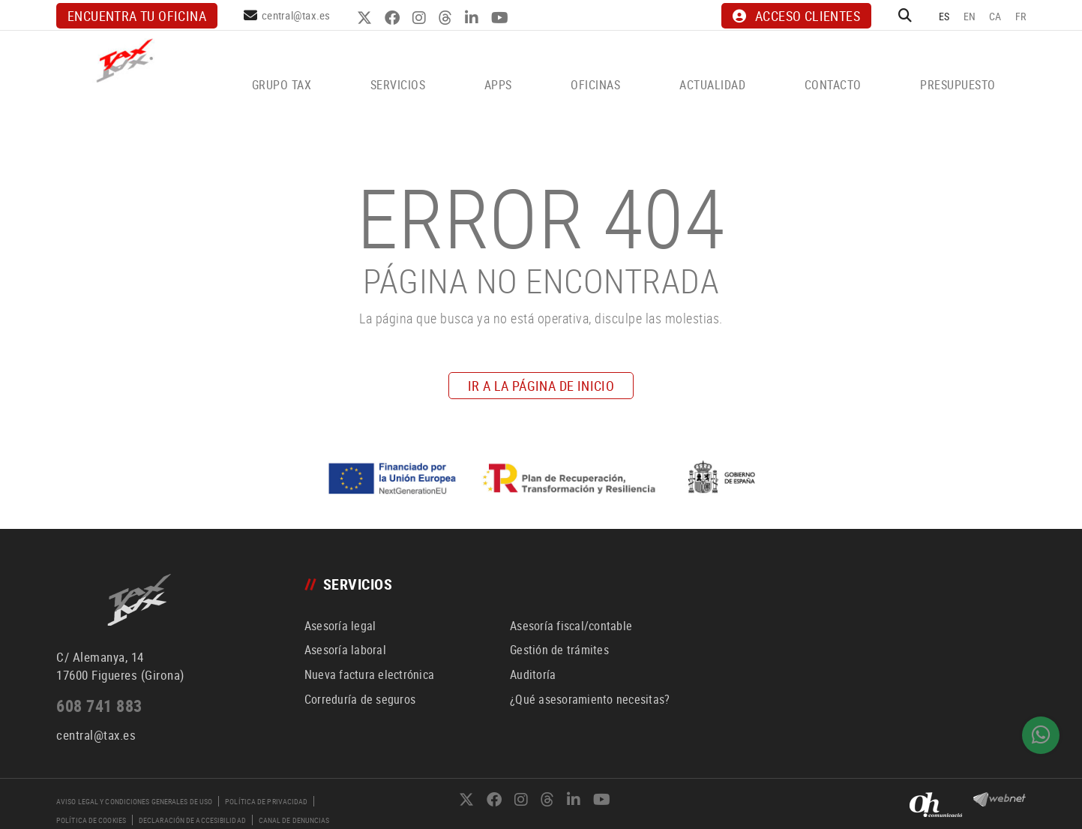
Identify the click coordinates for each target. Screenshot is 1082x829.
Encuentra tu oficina (136, 16)
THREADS (447, 18)
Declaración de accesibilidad (192, 820)
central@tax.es (296, 15)
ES (944, 16)
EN (970, 16)
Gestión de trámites (559, 649)
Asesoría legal (340, 625)
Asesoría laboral (345, 649)
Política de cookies (91, 820)
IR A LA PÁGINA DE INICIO (541, 386)
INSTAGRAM (421, 18)
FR (1021, 16)
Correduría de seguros (359, 699)
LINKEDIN (473, 18)
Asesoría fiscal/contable (571, 625)
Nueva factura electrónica (369, 674)
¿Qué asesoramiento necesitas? (590, 699)
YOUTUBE (501, 18)
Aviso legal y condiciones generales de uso (134, 801)
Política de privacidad (266, 801)
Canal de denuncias (294, 820)
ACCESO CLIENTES (796, 16)
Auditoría (533, 674)
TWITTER (366, 18)
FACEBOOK (394, 18)
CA (995, 16)
